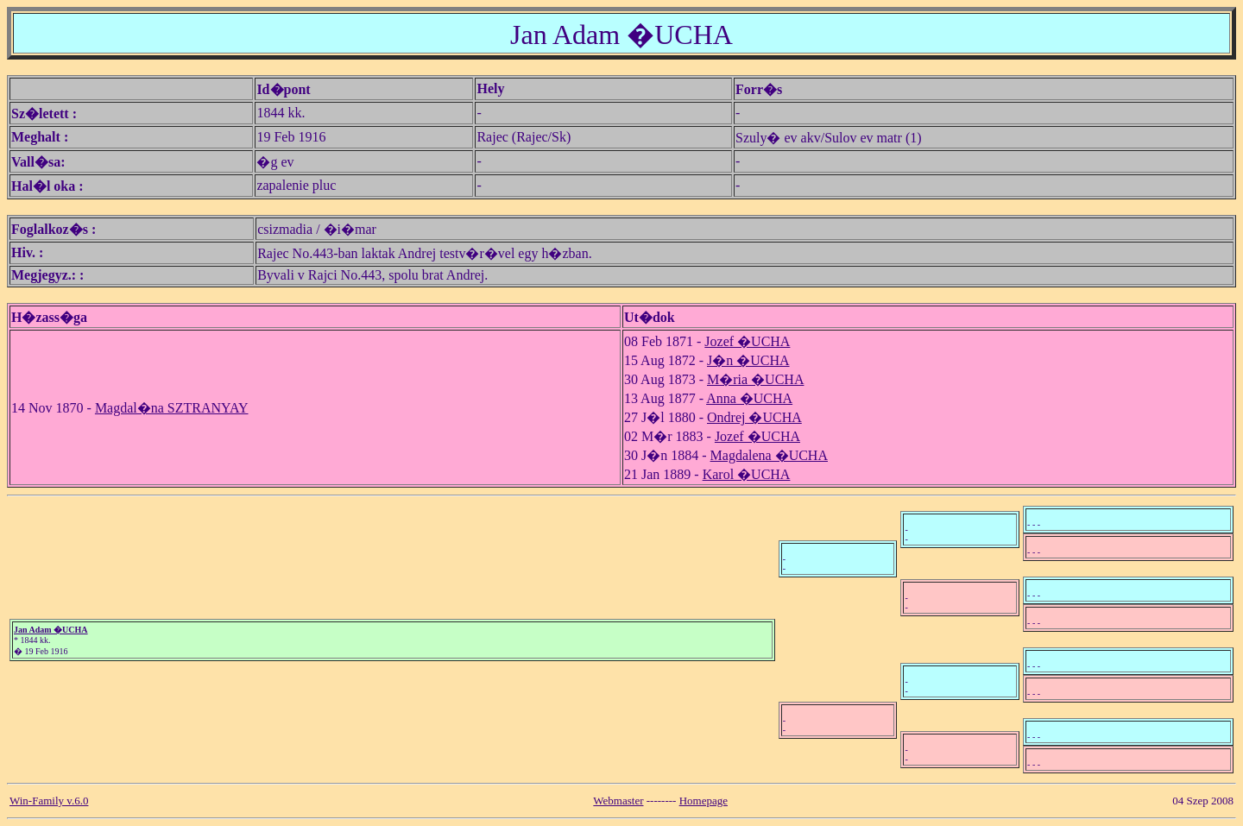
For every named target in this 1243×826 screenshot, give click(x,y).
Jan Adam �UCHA (51, 629)
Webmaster (618, 800)
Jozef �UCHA (747, 341)
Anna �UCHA (749, 398)
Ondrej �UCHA (754, 417)
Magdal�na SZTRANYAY (172, 407)
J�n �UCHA (748, 360)
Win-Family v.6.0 (48, 800)
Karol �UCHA (747, 474)
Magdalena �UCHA (769, 455)
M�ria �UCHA (755, 379)
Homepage (703, 800)
